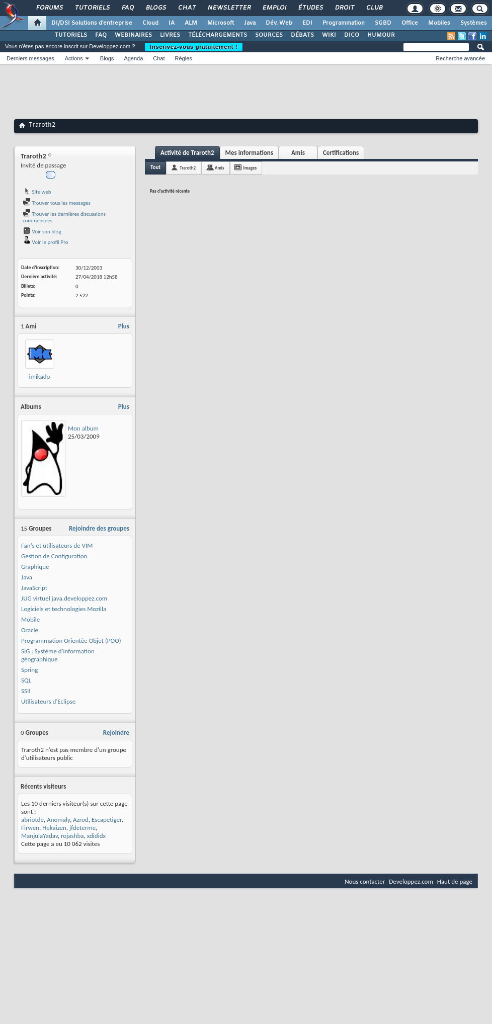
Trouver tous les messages (57, 203)
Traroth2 (188, 167)
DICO (351, 35)
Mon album (83, 428)
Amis (298, 152)
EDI (307, 23)
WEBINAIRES (133, 35)
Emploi (274, 8)
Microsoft (220, 23)
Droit (344, 8)
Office (409, 23)
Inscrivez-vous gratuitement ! (193, 47)
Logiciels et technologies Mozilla (63, 609)
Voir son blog (42, 231)
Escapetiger (106, 819)
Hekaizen (54, 827)
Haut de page (454, 881)
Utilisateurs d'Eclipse (48, 701)
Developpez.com (411, 881)
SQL (26, 680)
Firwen (30, 827)
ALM (191, 23)
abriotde (32, 819)
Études (310, 8)
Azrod (81, 819)
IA (172, 23)
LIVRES (170, 35)
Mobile (30, 619)
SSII (26, 691)
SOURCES (269, 35)
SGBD (383, 23)
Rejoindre (116, 732)
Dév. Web (279, 23)
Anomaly (58, 819)
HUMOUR (381, 35)
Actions (74, 58)
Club (374, 8)
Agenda (133, 58)
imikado (39, 376)
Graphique (35, 566)
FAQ (127, 8)
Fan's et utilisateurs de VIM (57, 545)
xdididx (96, 835)
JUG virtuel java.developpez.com (64, 598)
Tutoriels (91, 8)
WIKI (329, 35)
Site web (37, 192)
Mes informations (249, 152)
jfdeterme (82, 827)
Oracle (29, 630)
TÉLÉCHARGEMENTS (217, 35)
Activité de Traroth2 (187, 152)
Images (250, 167)
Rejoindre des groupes (99, 528)
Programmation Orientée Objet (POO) (71, 640)
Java (250, 23)
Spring (29, 669)
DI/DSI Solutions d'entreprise (91, 23)
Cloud (150, 23)
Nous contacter (365, 881)
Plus (123, 326)
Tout (155, 167)
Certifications (341, 152)
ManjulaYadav (39, 835)
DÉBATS (302, 35)
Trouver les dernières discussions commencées (64, 217)
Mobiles (439, 23)
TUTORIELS (71, 35)
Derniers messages (30, 58)
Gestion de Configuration (54, 556)
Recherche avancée (460, 58)
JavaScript (34, 587)
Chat (186, 8)
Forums (49, 8)
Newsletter (228, 8)
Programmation (343, 23)
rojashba (72, 835)
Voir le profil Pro (45, 242)
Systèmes (473, 23)
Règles (183, 58)
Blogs (155, 8)
